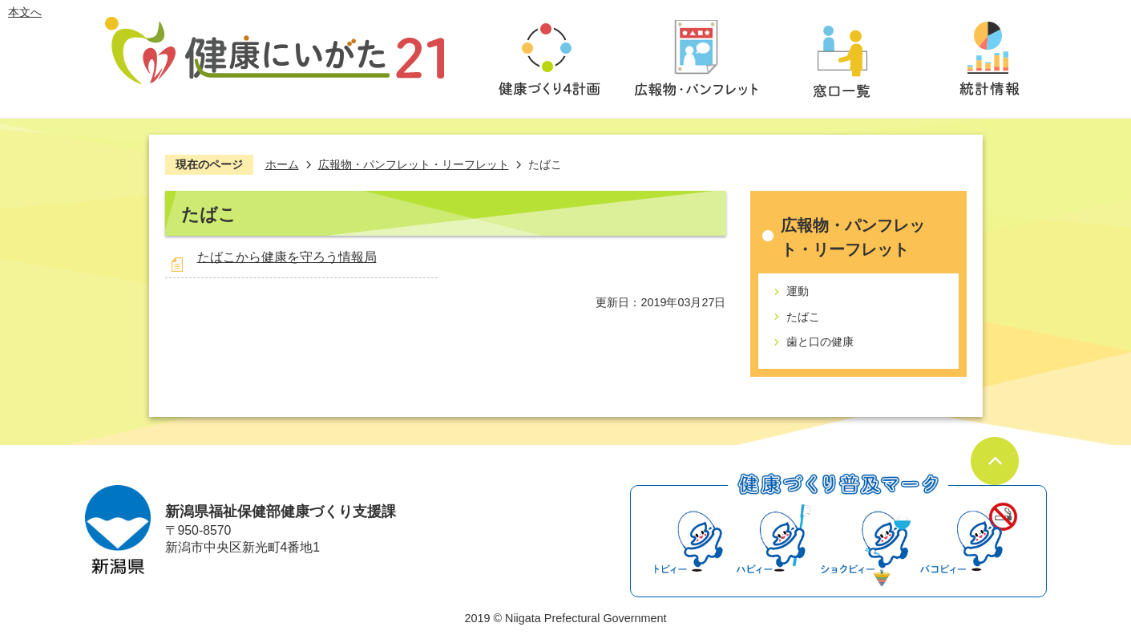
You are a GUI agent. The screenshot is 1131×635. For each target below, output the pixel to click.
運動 (797, 291)
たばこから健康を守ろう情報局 (287, 257)
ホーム (282, 164)
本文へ (25, 12)
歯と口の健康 (820, 341)
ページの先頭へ (995, 461)
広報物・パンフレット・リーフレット (413, 164)
